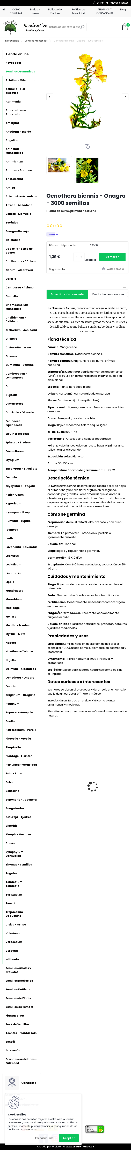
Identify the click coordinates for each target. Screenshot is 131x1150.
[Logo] (26, 27)
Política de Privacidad (78, 11)
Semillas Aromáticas (36, 40)
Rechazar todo (44, 1138)
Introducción (12, 40)
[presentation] (49, 96)
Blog (123, 9)
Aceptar (69, 1138)
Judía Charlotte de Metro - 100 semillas (108, 783)
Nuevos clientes (119, 2)
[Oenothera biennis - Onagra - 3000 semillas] (87, 91)
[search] (82, 28)
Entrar (100, 2)
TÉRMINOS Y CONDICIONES (104, 11)
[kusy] (79, 257)
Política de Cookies (55, 11)
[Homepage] (4, 9)
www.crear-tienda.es (80, 1146)
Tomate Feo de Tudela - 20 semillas (65, 783)
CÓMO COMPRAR (16, 11)
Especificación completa (67, 294)
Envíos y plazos (35, 11)
